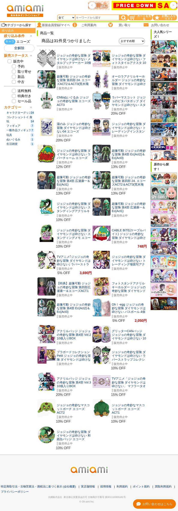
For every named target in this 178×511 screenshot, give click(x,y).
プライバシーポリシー (15, 491)
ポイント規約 (141, 486)
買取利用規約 (163, 486)
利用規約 (122, 486)
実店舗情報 (88, 486)
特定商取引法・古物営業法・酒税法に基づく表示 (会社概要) (38, 486)
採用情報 (105, 486)
